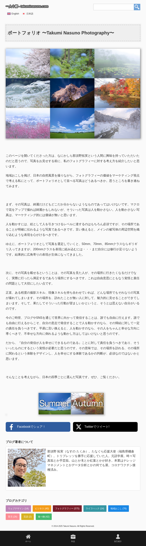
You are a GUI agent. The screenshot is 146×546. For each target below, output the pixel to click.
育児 (10, 516)
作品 (73, 541)
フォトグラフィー (64, 508)
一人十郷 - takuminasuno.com (27, 6)
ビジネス (39, 508)
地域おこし (116, 508)
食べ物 (41, 516)
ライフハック (92, 508)
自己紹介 (118, 541)
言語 (26, 516)
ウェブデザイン (16, 508)
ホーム (28, 541)
